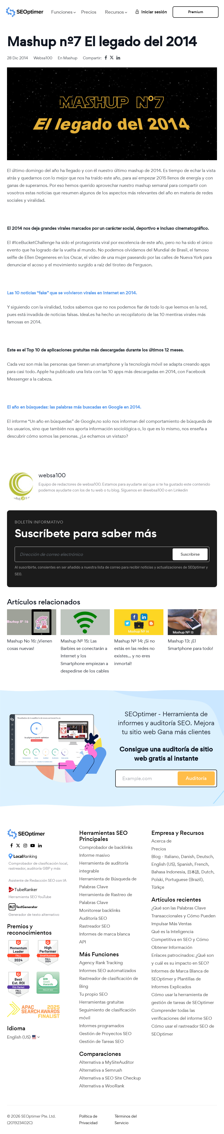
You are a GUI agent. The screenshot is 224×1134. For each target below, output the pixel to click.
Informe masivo (94, 855)
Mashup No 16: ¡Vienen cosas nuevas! (29, 644)
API (82, 942)
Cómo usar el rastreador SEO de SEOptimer (182, 1030)
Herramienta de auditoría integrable (103, 867)
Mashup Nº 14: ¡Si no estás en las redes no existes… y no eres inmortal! (134, 652)
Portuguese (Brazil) (184, 879)
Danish (187, 856)
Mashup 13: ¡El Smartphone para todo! (190, 644)
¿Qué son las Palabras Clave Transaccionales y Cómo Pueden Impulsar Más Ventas (183, 916)
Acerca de (161, 841)
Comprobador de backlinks (106, 847)
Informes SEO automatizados (107, 970)
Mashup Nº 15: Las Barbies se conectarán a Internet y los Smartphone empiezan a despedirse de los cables (85, 656)
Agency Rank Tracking (101, 962)
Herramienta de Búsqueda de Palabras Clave (107, 883)
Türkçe (157, 887)
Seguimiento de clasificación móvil (107, 1014)
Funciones (61, 12)
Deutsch (204, 856)
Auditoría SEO (93, 918)
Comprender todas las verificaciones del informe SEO (181, 1014)
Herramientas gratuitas (101, 1002)
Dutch (207, 872)
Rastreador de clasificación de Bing (108, 982)
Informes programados (101, 1026)
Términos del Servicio (126, 1119)
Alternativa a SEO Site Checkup (110, 1078)
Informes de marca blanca (104, 934)
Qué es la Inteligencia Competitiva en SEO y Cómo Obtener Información (180, 939)
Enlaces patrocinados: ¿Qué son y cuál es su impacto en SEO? (182, 959)
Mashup (70, 57)
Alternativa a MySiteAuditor (106, 1062)
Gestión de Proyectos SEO (105, 1033)
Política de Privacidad (88, 1119)
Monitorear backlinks (99, 910)
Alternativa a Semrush (100, 1070)
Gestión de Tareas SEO (101, 1041)
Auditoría (196, 778)
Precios (88, 12)
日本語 (193, 872)
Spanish (184, 864)
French (201, 864)
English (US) (163, 864)
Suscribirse (190, 554)
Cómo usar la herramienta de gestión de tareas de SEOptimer (182, 998)
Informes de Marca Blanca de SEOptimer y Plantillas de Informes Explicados (180, 979)
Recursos (114, 12)
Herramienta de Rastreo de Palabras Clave (105, 898)
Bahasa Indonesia (168, 872)
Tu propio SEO (93, 994)
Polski (157, 879)
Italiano (171, 856)
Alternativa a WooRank (101, 1086)
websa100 (42, 57)
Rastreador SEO (94, 926)
